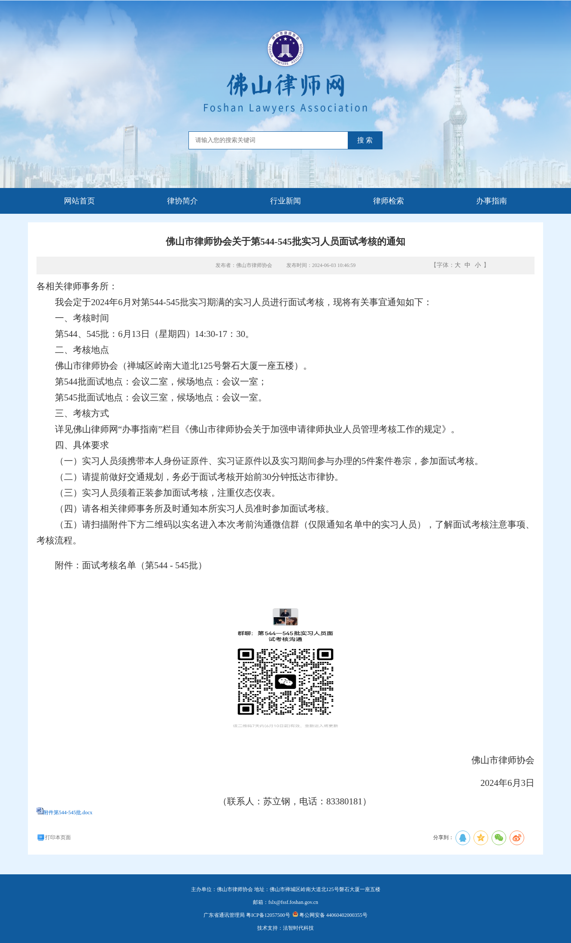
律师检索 (388, 201)
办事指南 (491, 201)
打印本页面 (53, 837)
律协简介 (182, 201)
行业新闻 (285, 201)
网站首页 (79, 201)
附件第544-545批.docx (67, 813)
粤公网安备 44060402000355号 (330, 915)
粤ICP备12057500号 (268, 915)
